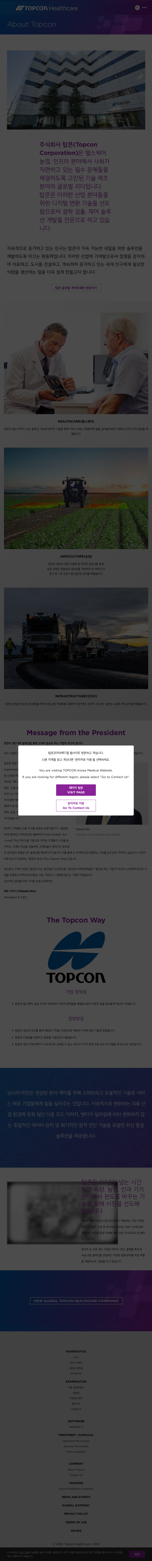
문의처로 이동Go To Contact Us (76, 805)
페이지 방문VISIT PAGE (76, 790)
